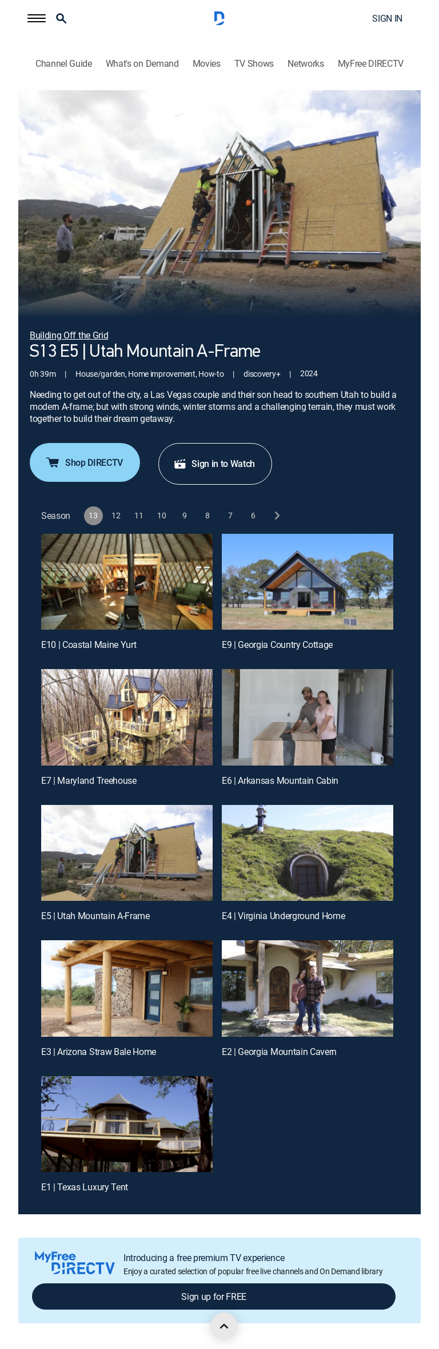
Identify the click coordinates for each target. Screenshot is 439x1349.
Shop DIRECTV (84, 462)
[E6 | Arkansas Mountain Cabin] (307, 717)
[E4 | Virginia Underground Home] (307, 853)
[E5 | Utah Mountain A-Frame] (127, 853)
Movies (207, 64)
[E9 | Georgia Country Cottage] (307, 582)
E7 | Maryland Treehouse (89, 780)
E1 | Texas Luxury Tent (84, 1187)
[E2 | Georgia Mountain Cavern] (307, 988)
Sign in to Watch (214, 463)
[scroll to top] (224, 1326)
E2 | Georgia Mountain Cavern (279, 1051)
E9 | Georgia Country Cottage (277, 644)
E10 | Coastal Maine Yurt (88, 644)
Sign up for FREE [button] (213, 1296)
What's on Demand (142, 64)
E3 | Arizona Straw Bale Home (98, 1051)
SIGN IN (387, 18)
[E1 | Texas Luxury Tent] (127, 1124)
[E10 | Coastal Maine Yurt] (127, 582)
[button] (36, 18)
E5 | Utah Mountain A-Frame (95, 915)
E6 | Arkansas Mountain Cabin (280, 780)
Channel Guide (63, 64)
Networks (306, 64)
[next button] (276, 515)
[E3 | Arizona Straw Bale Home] (127, 988)
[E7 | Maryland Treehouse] (127, 717)
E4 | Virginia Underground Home (283, 915)
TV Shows (254, 64)
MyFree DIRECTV (371, 64)
